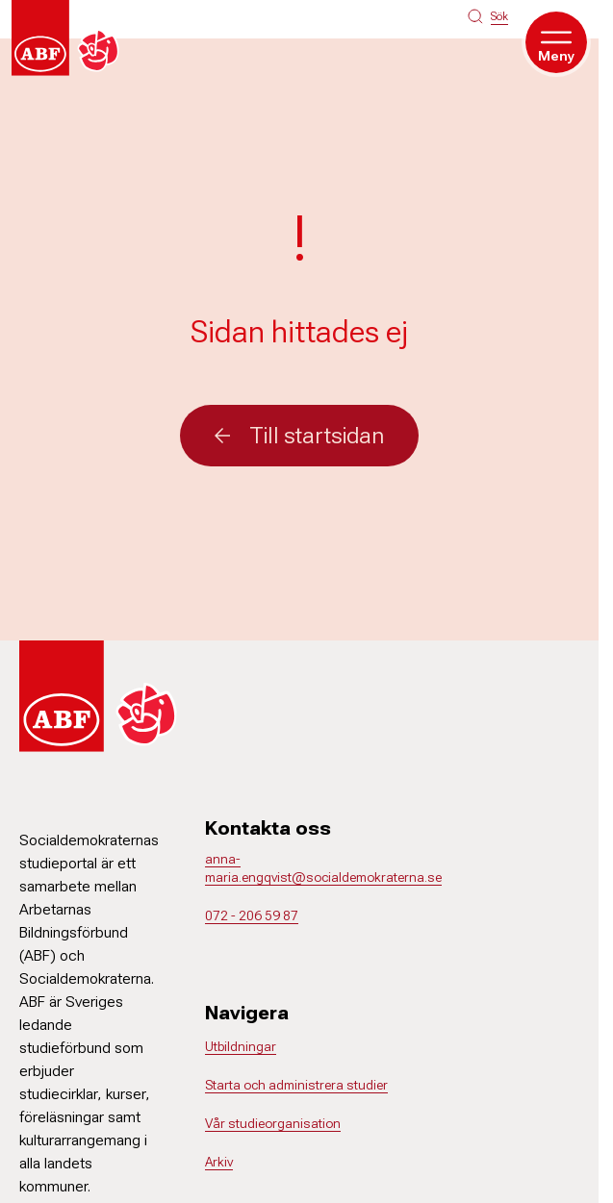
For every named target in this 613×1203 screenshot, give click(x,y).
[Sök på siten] (488, 16)
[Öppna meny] (556, 42)
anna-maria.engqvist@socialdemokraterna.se (323, 868)
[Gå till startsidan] (69, 38)
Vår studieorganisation (273, 1123)
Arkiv (219, 1161)
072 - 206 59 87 (251, 915)
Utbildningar (240, 1046)
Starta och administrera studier (296, 1084)
